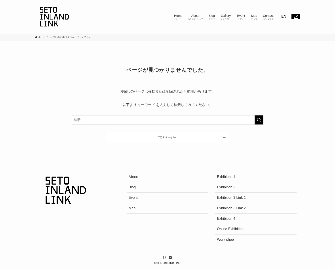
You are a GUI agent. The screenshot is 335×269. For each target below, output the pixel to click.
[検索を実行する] (259, 120)
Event (133, 197)
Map (132, 208)
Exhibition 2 (226, 187)
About (133, 177)
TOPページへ (167, 137)
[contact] (170, 258)
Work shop (225, 239)
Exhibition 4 (226, 218)
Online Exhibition (230, 229)
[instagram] (165, 258)
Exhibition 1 (226, 177)
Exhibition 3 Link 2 (231, 208)
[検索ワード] (167, 120)
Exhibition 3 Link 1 (231, 197)
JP (296, 16)
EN (283, 16)
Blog (132, 187)
